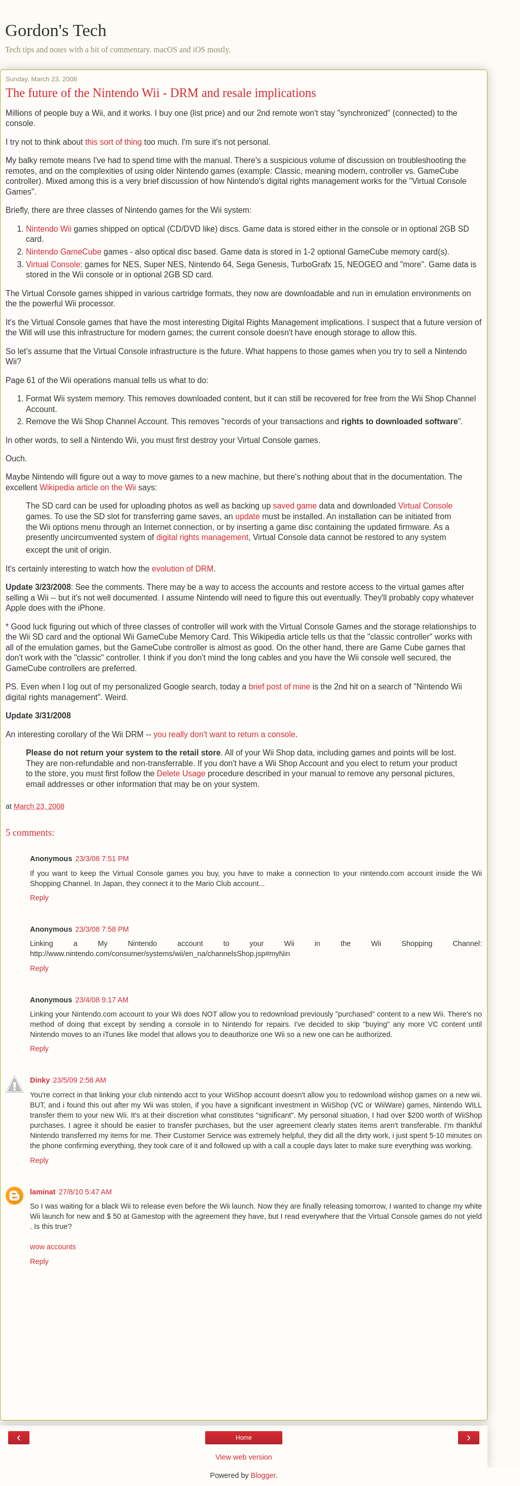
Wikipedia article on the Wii (88, 487)
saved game (295, 505)
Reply (39, 898)
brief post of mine (279, 686)
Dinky (40, 1080)
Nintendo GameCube (64, 251)
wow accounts (53, 1247)
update (247, 516)
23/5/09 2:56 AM (79, 1080)
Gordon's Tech (56, 30)
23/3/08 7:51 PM (102, 859)
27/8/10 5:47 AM (85, 1192)
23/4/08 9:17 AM (101, 1000)
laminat (42, 1192)
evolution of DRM (182, 568)
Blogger (263, 1475)
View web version (243, 1457)
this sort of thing (113, 142)
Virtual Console (53, 264)
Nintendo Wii (49, 229)
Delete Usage (181, 773)
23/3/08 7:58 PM (102, 929)
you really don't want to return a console (224, 734)
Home (244, 1437)
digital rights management (202, 537)
